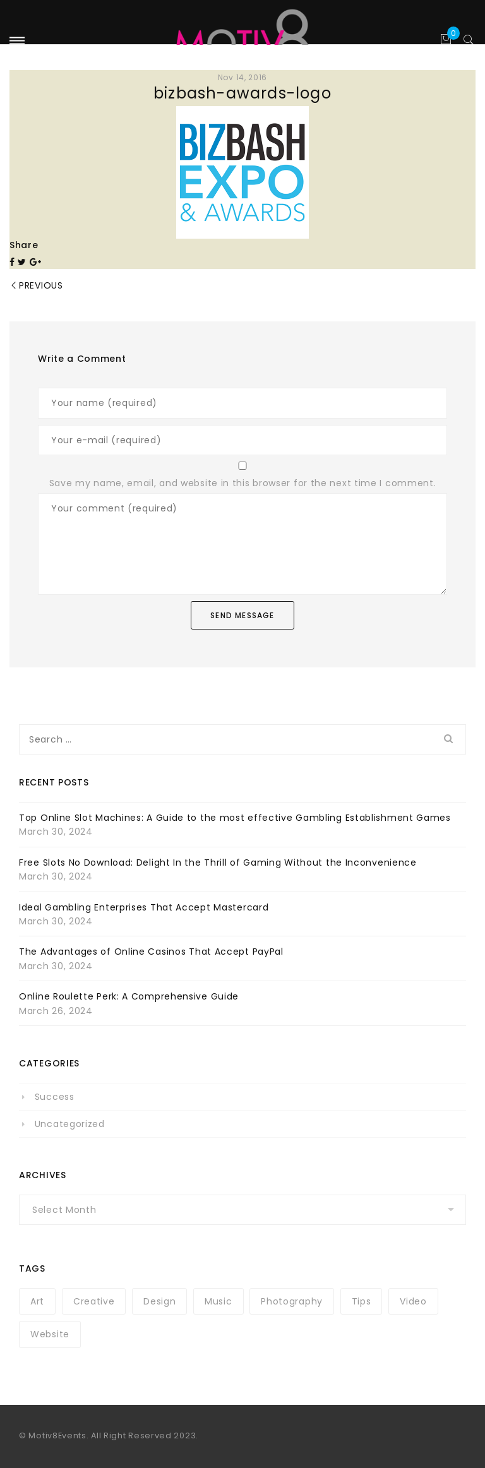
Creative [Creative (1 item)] (94, 1301)
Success (55, 1096)
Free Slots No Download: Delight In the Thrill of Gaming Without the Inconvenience (218, 862)
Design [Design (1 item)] (159, 1301)
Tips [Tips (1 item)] (361, 1301)
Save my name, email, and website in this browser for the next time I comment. (242, 483)
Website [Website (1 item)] (49, 1334)
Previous (41, 285)
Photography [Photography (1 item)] (292, 1301)
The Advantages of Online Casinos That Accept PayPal (151, 951)
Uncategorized (70, 1124)
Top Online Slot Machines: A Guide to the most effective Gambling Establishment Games (235, 817)
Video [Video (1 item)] (413, 1301)
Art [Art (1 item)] (37, 1301)
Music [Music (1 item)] (218, 1301)
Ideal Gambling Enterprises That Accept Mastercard (143, 907)
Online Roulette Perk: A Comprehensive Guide (129, 996)
